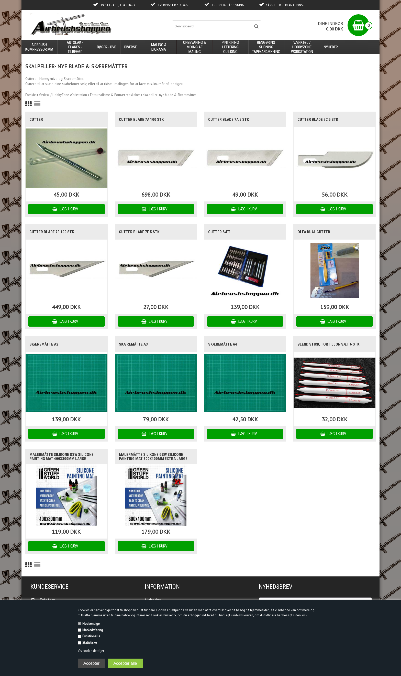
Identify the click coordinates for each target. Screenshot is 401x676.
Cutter (36, 119)
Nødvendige (91, 623)
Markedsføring (92, 630)
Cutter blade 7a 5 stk (228, 119)
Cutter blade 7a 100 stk (141, 119)
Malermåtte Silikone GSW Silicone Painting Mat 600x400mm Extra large (153, 456)
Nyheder (331, 47)
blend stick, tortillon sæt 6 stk (328, 344)
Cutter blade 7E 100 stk (51, 232)
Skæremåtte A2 (43, 344)
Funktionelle (91, 636)
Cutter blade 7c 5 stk (317, 119)
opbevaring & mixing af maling (194, 47)
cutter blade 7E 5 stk (139, 232)
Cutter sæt (219, 232)
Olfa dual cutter (313, 232)
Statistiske (89, 642)
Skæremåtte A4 (222, 344)
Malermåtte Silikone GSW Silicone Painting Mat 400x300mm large (61, 456)
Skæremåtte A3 (133, 344)
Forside (30, 95)
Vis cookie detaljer (91, 651)
